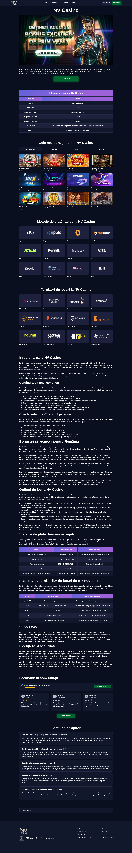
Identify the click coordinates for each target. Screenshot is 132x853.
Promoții (65, 2)
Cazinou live (56, 2)
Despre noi (79, 828)
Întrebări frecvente (107, 837)
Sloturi (101, 149)
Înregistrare (116, 2)
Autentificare (106, 2)
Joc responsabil (80, 834)
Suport (104, 834)
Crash (78, 149)
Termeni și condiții (81, 831)
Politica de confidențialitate (84, 837)
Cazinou (46, 2)
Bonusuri (104, 831)
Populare (30, 149)
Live (54, 149)
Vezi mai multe (66, 715)
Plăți (103, 828)
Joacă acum (66, 79)
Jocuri (73, 2)
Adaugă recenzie (102, 686)
